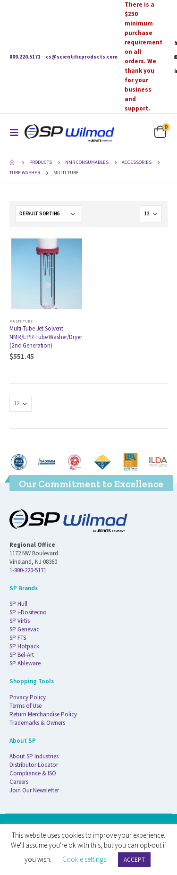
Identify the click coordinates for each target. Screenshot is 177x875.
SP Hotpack (24, 646)
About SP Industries (34, 756)
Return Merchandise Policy (43, 714)
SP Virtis (19, 621)
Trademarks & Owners (37, 723)
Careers (18, 782)
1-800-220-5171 (27, 570)
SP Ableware (25, 663)
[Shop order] (48, 213)
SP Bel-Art (21, 655)
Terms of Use (25, 706)
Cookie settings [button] (84, 859)
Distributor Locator (33, 765)
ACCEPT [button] (134, 860)
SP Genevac (24, 629)
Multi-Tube (21, 320)
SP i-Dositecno (28, 612)
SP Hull (18, 604)
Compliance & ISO (32, 773)
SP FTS (17, 638)
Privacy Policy (27, 697)
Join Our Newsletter (34, 790)
